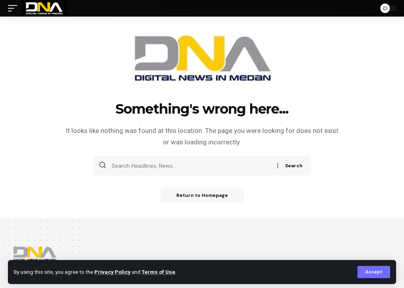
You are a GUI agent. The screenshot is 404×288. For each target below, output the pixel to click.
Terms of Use (158, 272)
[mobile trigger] (14, 8)
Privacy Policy (112, 272)
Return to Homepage (202, 195)
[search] (368, 8)
